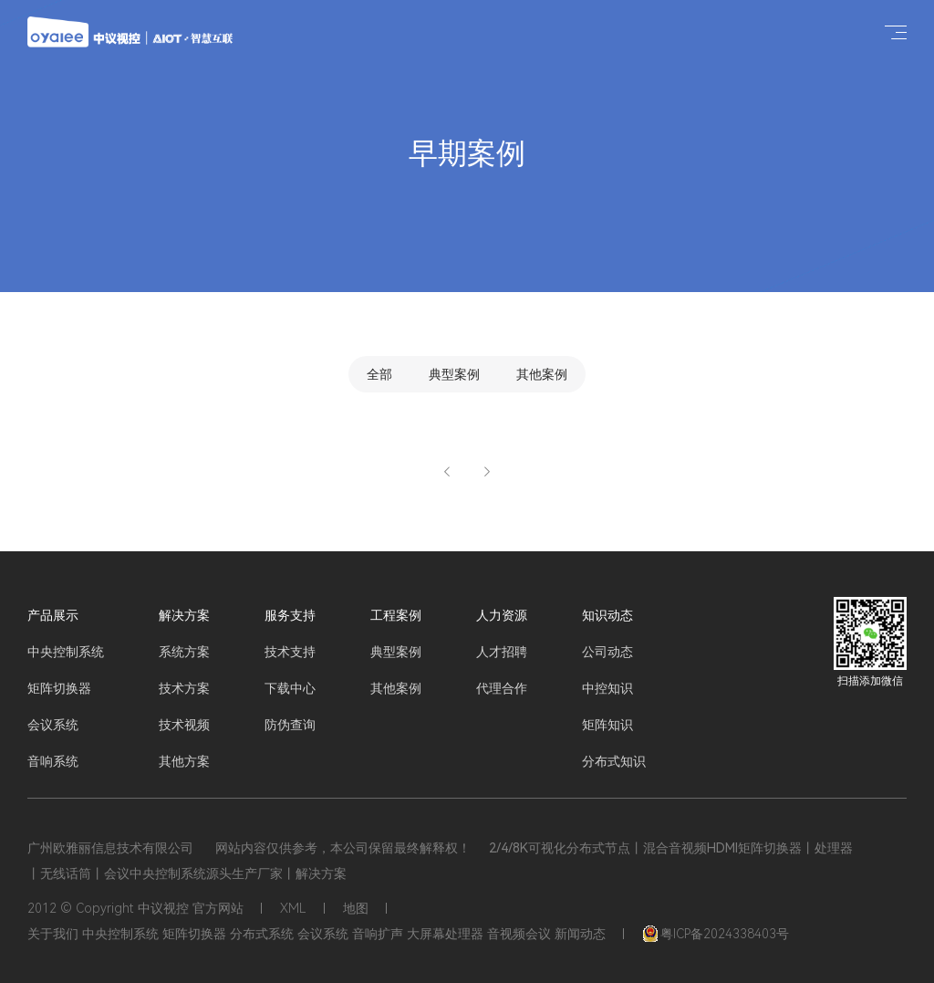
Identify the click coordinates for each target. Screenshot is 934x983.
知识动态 (607, 615)
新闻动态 (580, 933)
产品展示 (52, 615)
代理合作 (501, 688)
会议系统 (52, 724)
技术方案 (184, 688)
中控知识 (607, 688)
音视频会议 (519, 933)
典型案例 (454, 374)
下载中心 (290, 688)
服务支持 (290, 615)
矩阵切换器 (59, 688)
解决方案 (184, 615)
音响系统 (52, 761)
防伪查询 (290, 724)
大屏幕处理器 (445, 933)
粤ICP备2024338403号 (715, 933)
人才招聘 (501, 651)
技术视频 (184, 724)
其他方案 (184, 761)
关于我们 (52, 933)
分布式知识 (614, 761)
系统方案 (184, 651)
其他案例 (541, 374)
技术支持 (290, 651)
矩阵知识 (607, 724)
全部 (379, 374)
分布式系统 (262, 933)
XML (293, 908)
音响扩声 (377, 933)
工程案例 (395, 615)
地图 (355, 908)
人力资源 (501, 615)
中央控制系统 (65, 651)
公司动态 (607, 651)
